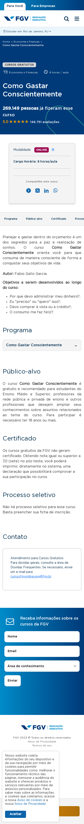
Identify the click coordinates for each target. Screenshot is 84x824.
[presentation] (42, 698)
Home (6, 42)
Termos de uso (42, 745)
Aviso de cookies (29, 800)
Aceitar (15, 814)
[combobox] (42, 666)
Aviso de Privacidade (42, 741)
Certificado (58, 219)
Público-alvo (34, 219)
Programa (10, 219)
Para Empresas (43, 6)
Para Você (15, 6)
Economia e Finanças (27, 42)
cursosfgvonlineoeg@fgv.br (30, 576)
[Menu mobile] (77, 19)
